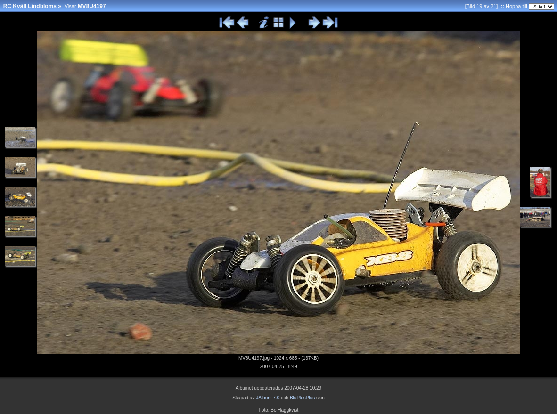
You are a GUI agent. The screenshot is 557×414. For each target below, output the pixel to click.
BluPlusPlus (302, 397)
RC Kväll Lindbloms (30, 6)
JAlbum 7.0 (267, 397)
